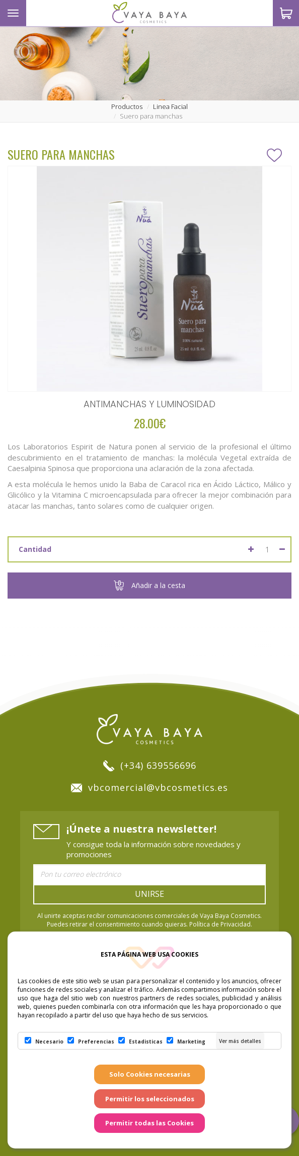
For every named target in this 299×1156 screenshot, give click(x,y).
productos (126, 106)
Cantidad (35, 549)
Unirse (149, 893)
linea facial (170, 106)
